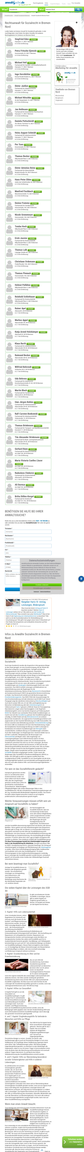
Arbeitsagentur (46, 847)
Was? (5, 9)
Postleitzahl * (9, 543)
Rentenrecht (36, 691)
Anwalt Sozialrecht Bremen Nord (40, 15)
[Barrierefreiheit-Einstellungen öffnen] (81, 578)
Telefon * (8, 557)
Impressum (36, 591)
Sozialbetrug (22, 715)
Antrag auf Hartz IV (41, 608)
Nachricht (8, 571)
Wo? (41, 9)
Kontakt (33, 39)
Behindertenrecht (32, 717)
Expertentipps (54, 3)
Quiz (68, 3)
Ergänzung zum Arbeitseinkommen (25, 616)
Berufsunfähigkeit (42, 701)
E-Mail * (8, 564)
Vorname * (8, 528)
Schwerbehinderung (41, 723)
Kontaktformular (68, 55)
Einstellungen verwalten (42, 588)
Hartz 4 (18, 707)
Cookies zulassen (42, 585)
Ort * (6, 550)
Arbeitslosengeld (35, 705)
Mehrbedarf (38, 614)
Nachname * (9, 535)
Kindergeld (22, 685)
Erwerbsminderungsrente (13, 697)
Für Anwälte (76, 3)
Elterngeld (39, 729)
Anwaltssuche (9, 15)
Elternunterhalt (10, 736)
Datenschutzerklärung (45, 591)
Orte (47, 3)
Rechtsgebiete (39, 3)
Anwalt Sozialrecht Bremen (22, 15)
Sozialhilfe (8, 752)
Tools (63, 3)
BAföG (7, 713)
